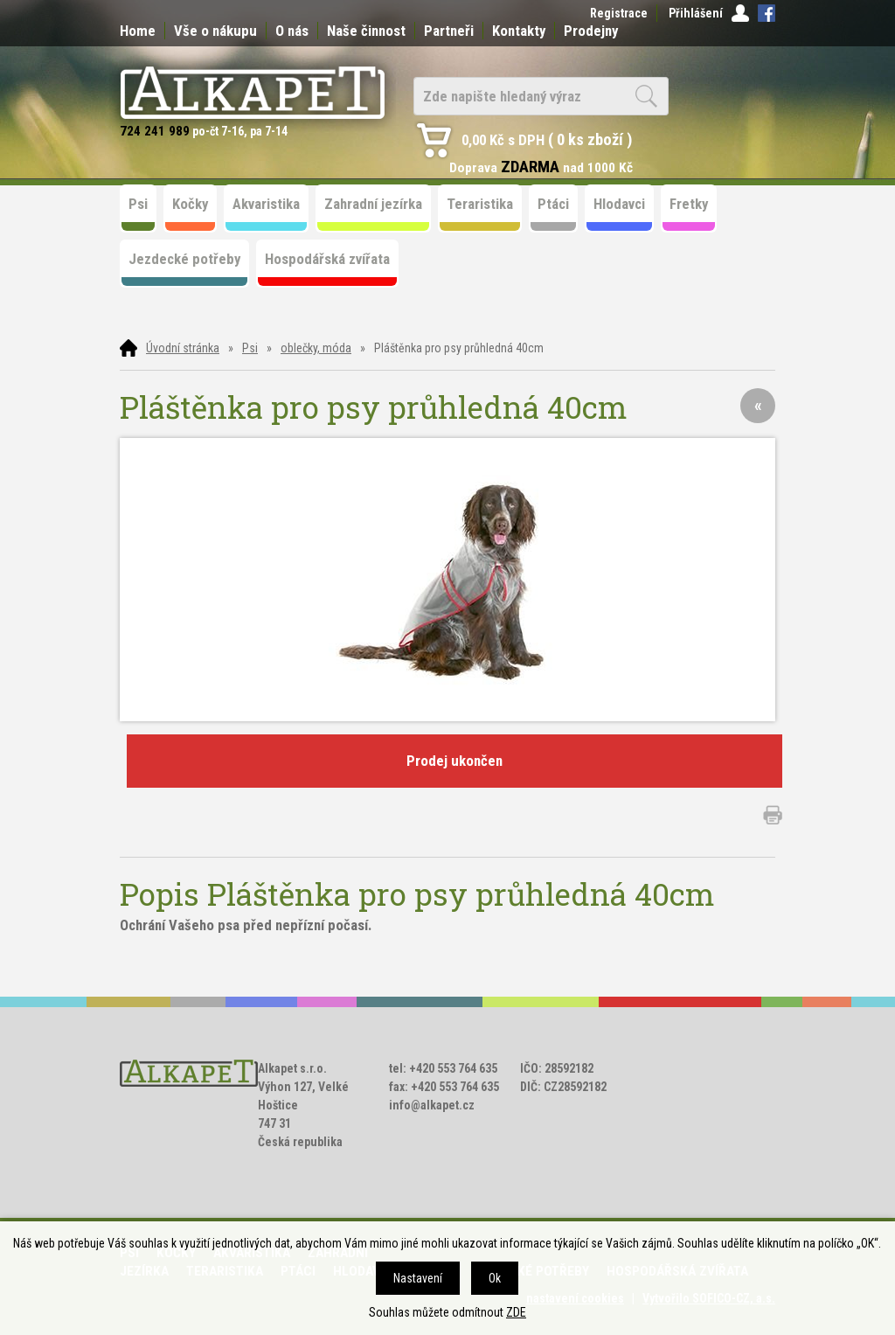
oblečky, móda (316, 348)
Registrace (619, 13)
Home (138, 30)
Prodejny (591, 30)
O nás (292, 30)
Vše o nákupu (215, 30)
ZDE (516, 1312)
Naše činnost (366, 30)
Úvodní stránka (182, 348)
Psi (250, 348)
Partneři (449, 30)
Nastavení (417, 1278)
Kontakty (518, 30)
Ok (495, 1278)
